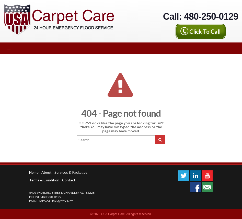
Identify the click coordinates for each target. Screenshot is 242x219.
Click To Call (205, 31)
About (46, 172)
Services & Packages (70, 172)
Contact (68, 180)
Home (34, 172)
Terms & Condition (44, 180)
